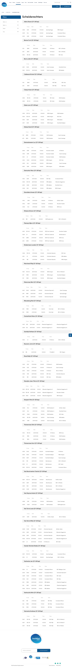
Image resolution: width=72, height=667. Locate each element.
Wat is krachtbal (30, 2)
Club (4, 31)
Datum (4, 28)
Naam (5, 25)
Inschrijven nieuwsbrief (43, 650)
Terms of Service (52, 665)
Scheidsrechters (15, 12)
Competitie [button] (18, 2)
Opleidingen (40, 2)
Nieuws (14, 2)
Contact (35, 2)
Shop (26, 2)
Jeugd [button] (22, 2)
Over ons (45, 2)
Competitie (8, 12)
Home (10, 2)
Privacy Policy (58, 665)
